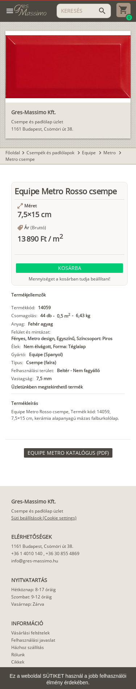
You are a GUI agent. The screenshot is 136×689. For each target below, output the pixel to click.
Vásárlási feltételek (30, 633)
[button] (69, 268)
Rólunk (18, 655)
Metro (110, 153)
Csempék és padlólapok (50, 153)
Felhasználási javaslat (33, 640)
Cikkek (17, 662)
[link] (68, 453)
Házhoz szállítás (27, 647)
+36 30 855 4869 (62, 553)
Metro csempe (20, 159)
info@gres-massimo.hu (34, 561)
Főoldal (12, 153)
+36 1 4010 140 (26, 553)
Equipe (89, 153)
